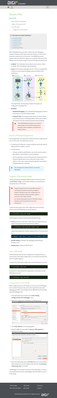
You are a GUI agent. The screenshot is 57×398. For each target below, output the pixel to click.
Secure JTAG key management (18, 21)
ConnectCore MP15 (17, 38)
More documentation (15, 388)
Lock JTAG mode (15, 27)
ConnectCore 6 (16, 46)
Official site (26, 385)
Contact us (40, 385)
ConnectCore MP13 (17, 40)
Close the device (27, 201)
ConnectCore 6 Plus (17, 44)
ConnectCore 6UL (16, 42)
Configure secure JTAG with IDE (20, 30)
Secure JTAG (12, 18)
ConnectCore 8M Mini (17, 48)
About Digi (26, 388)
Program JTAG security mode (18, 24)
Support (39, 388)
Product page (13, 385)
